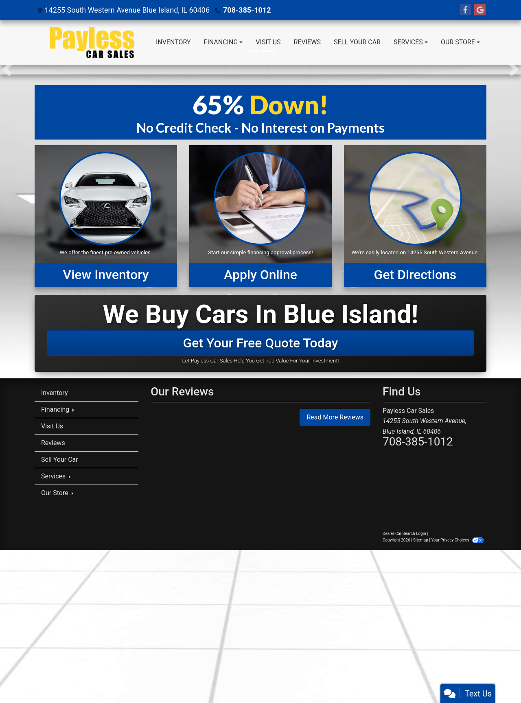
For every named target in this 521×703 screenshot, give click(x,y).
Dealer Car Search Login (404, 533)
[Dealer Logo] (92, 42)
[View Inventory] (105, 216)
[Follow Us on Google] (480, 10)
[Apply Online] (260, 216)
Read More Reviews (334, 417)
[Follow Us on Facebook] (465, 10)
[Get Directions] (415, 216)
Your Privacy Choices (457, 540)
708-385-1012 (247, 10)
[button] (7, 69)
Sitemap (420, 540)
